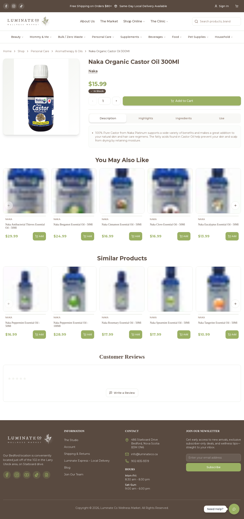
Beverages (157, 37)
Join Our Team (73, 474)
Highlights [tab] (146, 118)
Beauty (17, 37)
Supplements (131, 37)
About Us (87, 21)
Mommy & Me (41, 37)
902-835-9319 (140, 461)
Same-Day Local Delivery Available (143, 6)
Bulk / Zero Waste (72, 37)
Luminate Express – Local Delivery (87, 460)
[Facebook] (6, 6)
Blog (67, 467)
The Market (109, 21)
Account (69, 447)
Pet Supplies (198, 37)
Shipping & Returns (77, 454)
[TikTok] (21, 6)
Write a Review (122, 393)
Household (224, 37)
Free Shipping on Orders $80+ (91, 6)
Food (177, 37)
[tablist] (164, 118)
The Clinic (159, 21)
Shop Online (134, 21)
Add (39, 236)
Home (7, 51)
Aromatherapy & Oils (69, 51)
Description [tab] (108, 118)
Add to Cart (182, 101)
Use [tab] (221, 118)
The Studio (71, 440)
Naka (93, 71)
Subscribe (214, 467)
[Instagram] (14, 6)
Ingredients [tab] (184, 118)
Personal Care (103, 37)
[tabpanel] (164, 137)
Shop (21, 51)
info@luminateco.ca (144, 454)
